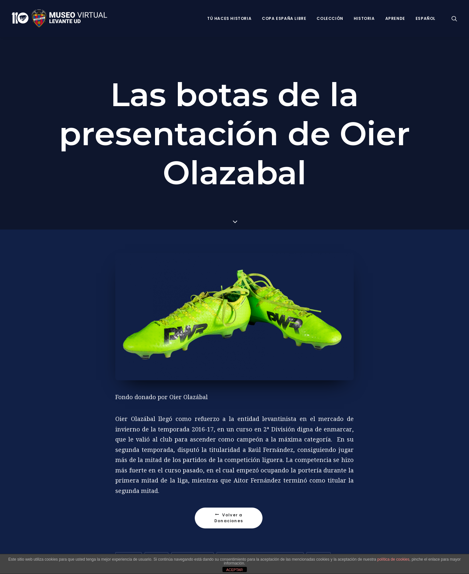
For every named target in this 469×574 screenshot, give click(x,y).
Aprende (395, 18)
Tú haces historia (229, 18)
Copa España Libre (284, 18)
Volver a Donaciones (229, 517)
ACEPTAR (234, 570)
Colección (330, 18)
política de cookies (393, 559)
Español (425, 18)
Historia (364, 18)
